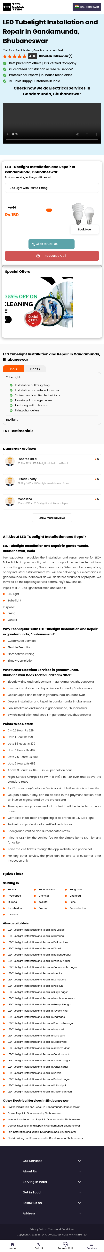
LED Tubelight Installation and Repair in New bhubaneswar (41, 998)
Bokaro (43, 908)
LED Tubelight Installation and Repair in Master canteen (40, 1091)
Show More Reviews (52, 518)
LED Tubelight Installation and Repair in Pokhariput (37, 1085)
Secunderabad (78, 908)
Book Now (85, 229)
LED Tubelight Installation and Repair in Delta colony (38, 942)
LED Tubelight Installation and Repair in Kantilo (34, 1073)
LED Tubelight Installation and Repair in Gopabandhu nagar (42, 967)
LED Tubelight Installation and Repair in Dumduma (37, 979)
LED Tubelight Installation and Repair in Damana (36, 936)
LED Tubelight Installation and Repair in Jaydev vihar (38, 1010)
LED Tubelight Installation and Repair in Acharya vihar (39, 1048)
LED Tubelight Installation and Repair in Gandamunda (39, 1054)
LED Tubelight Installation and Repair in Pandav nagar (39, 961)
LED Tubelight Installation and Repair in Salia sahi (36, 1035)
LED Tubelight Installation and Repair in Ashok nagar (38, 1066)
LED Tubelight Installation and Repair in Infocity (35, 973)
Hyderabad (14, 895)
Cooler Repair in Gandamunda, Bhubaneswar (34, 1113)
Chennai (44, 895)
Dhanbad (75, 895)
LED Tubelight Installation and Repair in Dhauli (34, 948)
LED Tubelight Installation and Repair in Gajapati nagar (39, 1004)
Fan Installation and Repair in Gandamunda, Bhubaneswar (42, 1132)
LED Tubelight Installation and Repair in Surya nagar (38, 992)
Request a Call (55, 256)
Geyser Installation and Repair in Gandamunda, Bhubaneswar (44, 1125)
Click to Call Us (47, 244)
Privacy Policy (38, 1229)
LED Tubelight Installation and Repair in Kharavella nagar (41, 1023)
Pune (73, 902)
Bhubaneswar (47, 889)
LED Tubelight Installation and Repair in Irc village (36, 929)
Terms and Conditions (61, 1229)
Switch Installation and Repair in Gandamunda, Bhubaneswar (44, 1107)
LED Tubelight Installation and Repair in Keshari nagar (39, 1079)
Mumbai (13, 902)
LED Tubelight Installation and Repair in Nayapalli (36, 1029)
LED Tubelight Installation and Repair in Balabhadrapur (39, 954)
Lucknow (13, 914)
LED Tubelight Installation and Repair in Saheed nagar (39, 1060)
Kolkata (43, 902)
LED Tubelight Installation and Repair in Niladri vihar (37, 1041)
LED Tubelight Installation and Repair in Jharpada (36, 1017)
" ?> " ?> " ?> (52, 188)
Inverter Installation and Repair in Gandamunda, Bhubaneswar (44, 1119)
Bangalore (76, 889)
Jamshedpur (15, 908)
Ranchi (12, 889)
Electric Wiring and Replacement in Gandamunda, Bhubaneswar (45, 1138)
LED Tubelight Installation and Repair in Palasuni (35, 985)
